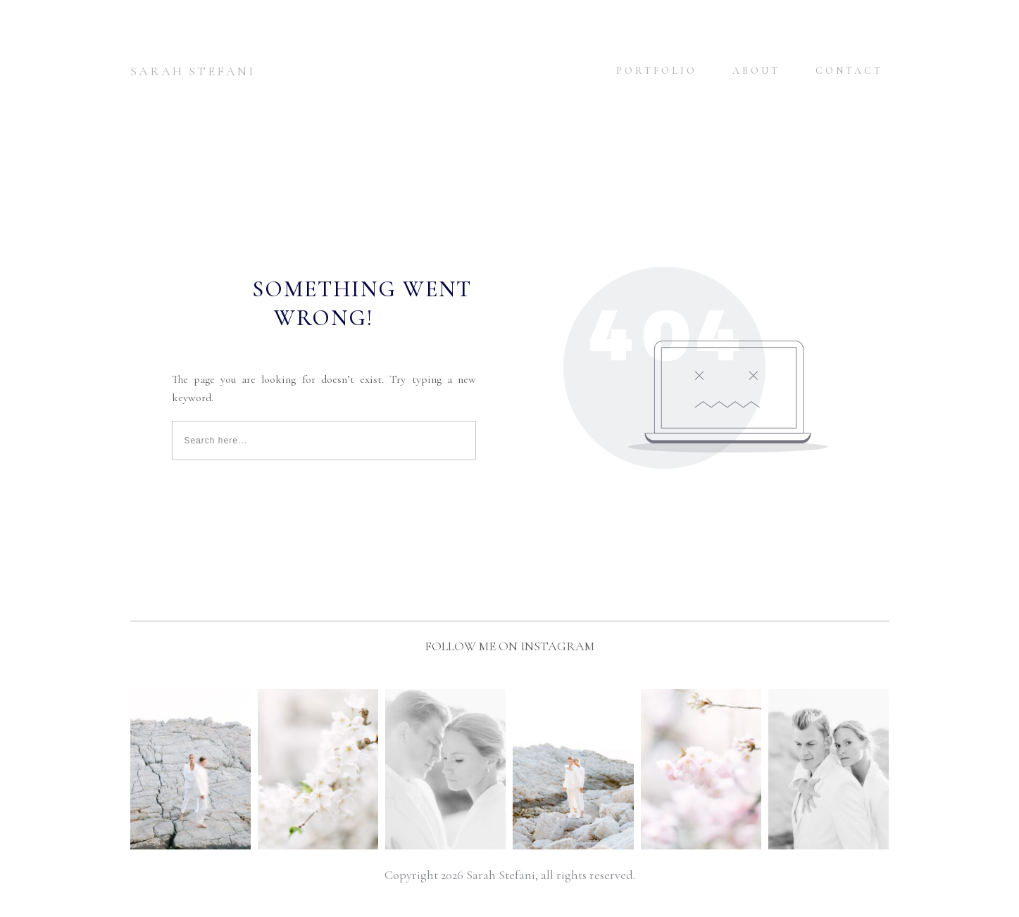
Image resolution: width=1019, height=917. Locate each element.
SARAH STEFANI (192, 71)
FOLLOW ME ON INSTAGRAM (509, 646)
